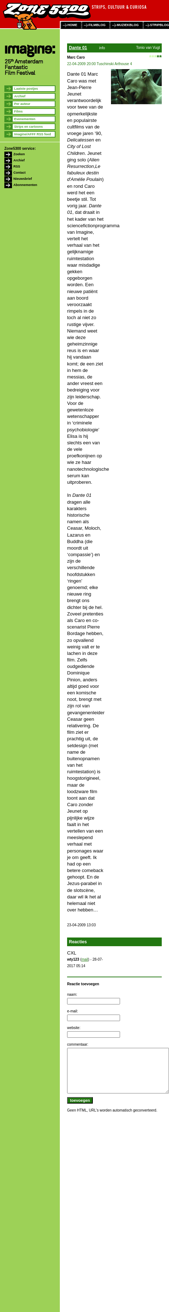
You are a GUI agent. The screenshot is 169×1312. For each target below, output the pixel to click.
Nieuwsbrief (22, 179)
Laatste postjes (26, 88)
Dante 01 (78, 47)
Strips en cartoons (28, 126)
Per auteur (22, 104)
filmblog (97, 25)
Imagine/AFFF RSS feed (32, 134)
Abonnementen (25, 185)
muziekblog (128, 25)
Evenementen (25, 119)
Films (18, 111)
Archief (19, 96)
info (102, 48)
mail (84, 959)
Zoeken (19, 154)
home (72, 25)
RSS (16, 166)
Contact (19, 172)
